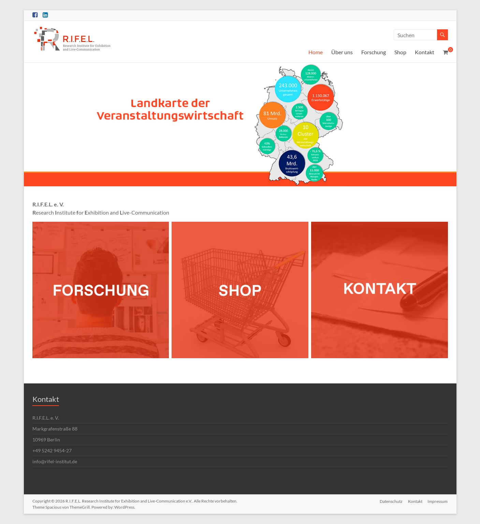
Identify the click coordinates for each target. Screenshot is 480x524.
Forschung (373, 52)
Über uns (342, 52)
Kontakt (424, 52)
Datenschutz (391, 501)
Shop (400, 52)
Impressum (438, 501)
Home (315, 52)
